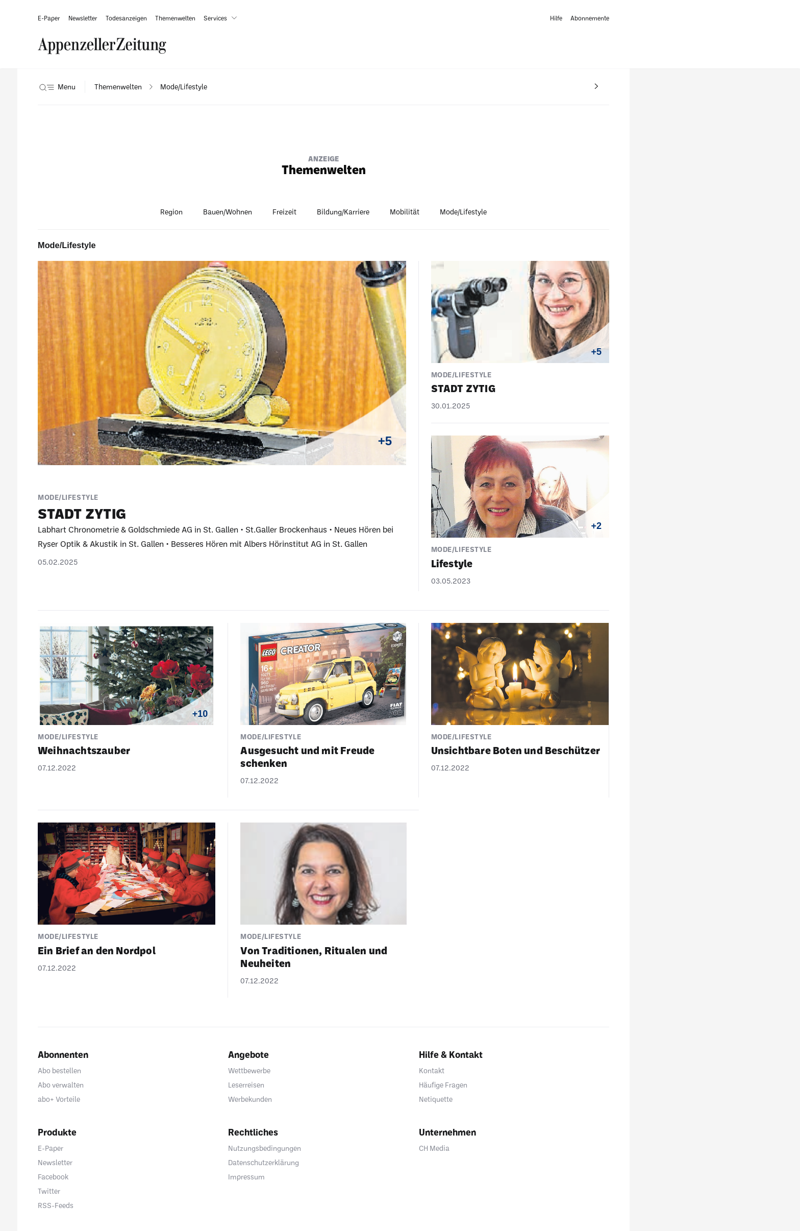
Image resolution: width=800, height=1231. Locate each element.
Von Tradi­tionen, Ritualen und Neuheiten (313, 956)
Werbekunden (250, 1099)
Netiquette (436, 1099)
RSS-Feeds (55, 1205)
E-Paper (50, 1148)
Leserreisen (246, 1084)
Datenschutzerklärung (263, 1162)
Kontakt (431, 1070)
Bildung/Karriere (343, 211)
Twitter (49, 1191)
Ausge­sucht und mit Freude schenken (307, 756)
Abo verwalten (61, 1084)
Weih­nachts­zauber (84, 750)
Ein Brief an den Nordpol (97, 950)
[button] (222, 17)
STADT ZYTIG (82, 513)
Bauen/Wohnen (227, 211)
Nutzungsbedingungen (264, 1148)
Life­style (452, 563)
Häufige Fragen (443, 1084)
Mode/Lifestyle (463, 211)
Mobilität (404, 211)
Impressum (246, 1176)
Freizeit (284, 211)
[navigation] (118, 86)
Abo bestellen (59, 1070)
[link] (49, 17)
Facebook (53, 1176)
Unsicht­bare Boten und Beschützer (515, 750)
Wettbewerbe (249, 1070)
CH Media (434, 1148)
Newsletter (55, 1162)
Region (171, 211)
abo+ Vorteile (59, 1099)
